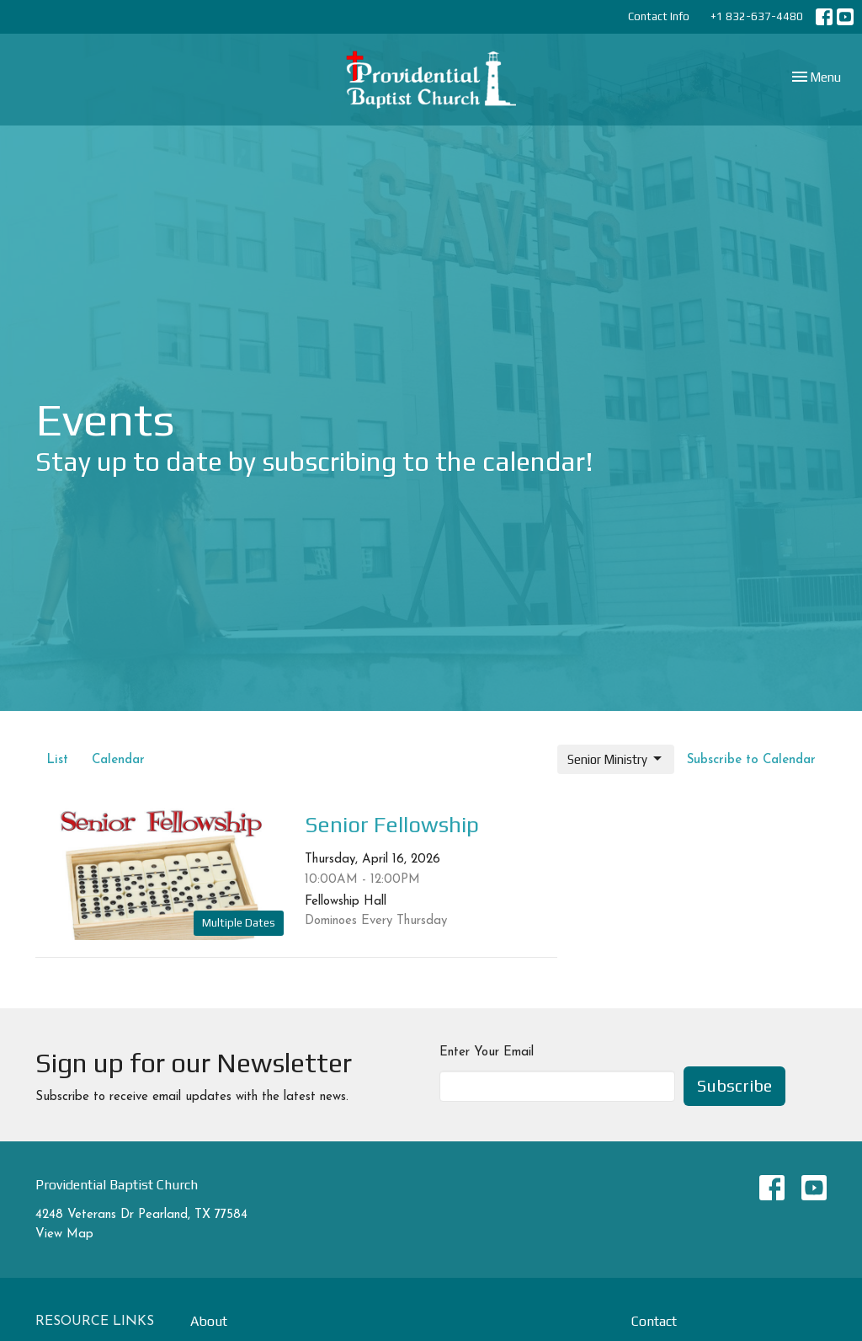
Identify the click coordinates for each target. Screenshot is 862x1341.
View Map (64, 1234)
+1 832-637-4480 (756, 16)
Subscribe (734, 1085)
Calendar (118, 760)
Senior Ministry (615, 759)
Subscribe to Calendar (751, 760)
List (57, 760)
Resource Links (94, 1321)
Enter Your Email (486, 1052)
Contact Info (658, 16)
